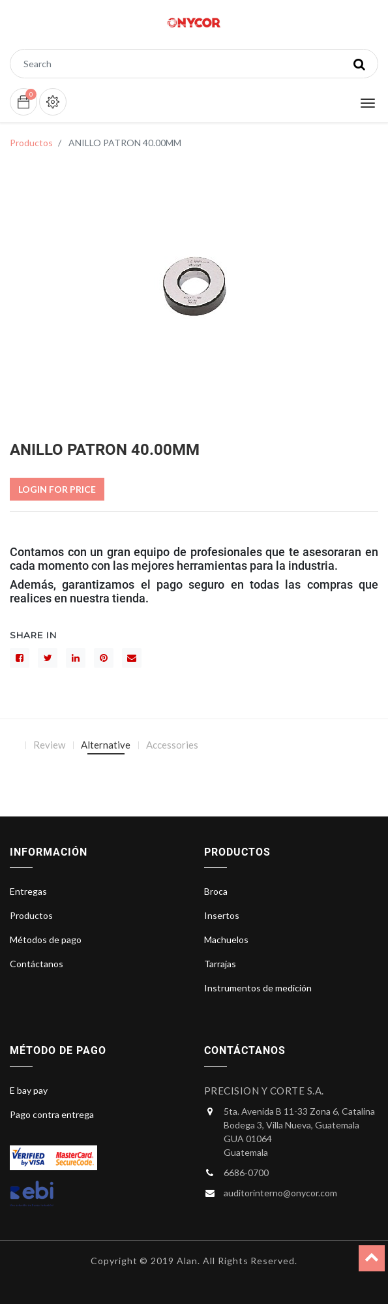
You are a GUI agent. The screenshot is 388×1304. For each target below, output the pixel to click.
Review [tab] (49, 745)
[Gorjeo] (47, 658)
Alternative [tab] (105, 745)
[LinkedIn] (75, 658)
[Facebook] (19, 658)
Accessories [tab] (172, 745)
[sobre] (132, 658)
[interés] (103, 658)
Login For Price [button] (57, 489)
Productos (31, 142)
